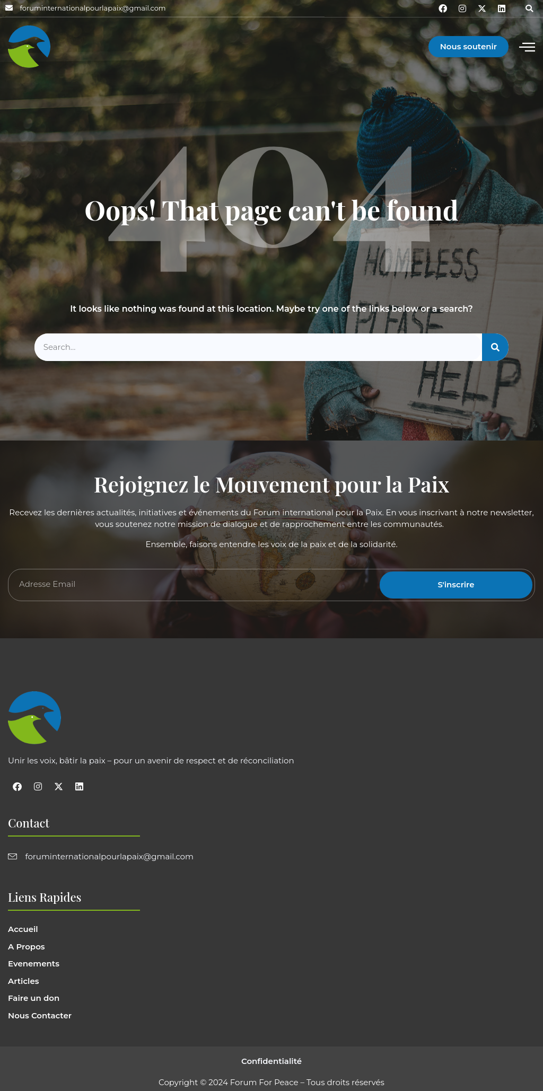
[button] (529, 8)
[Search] (495, 347)
